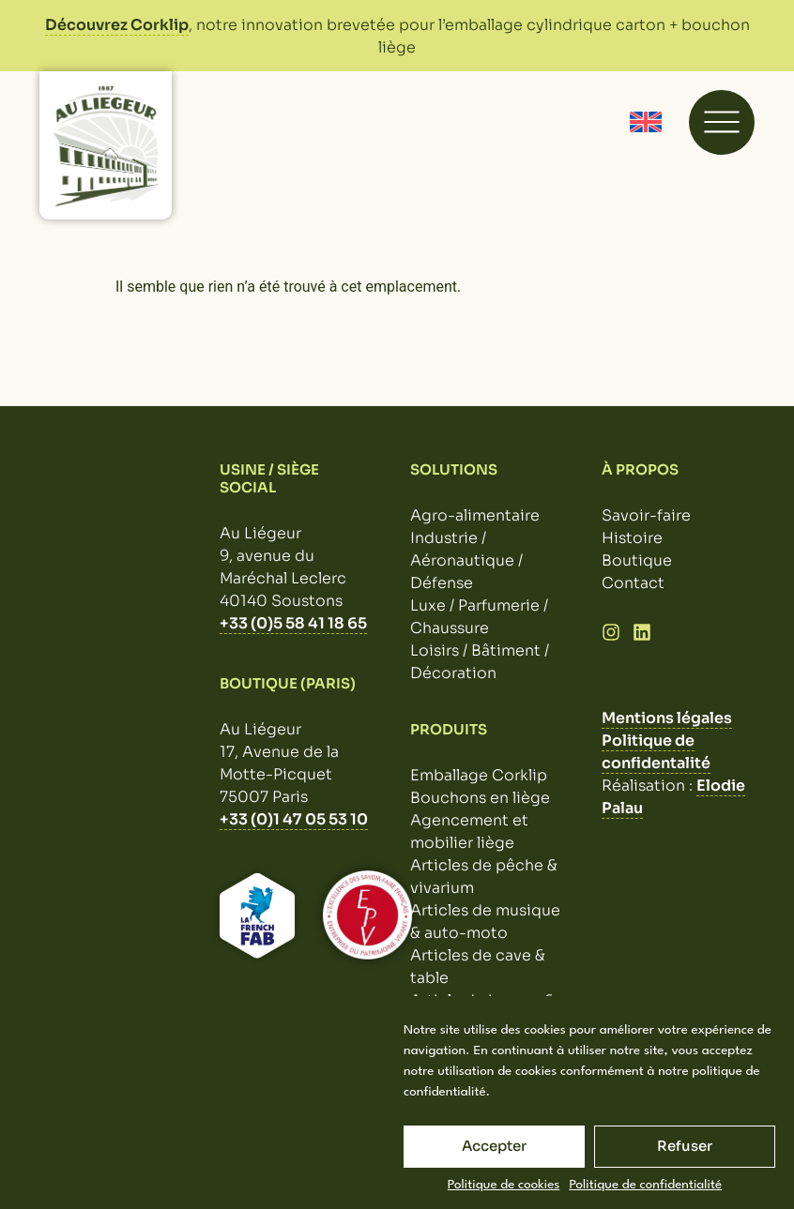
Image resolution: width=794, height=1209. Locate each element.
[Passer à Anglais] (646, 122)
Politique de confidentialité (645, 1184)
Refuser (684, 1146)
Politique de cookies (504, 1184)
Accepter (494, 1146)
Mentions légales (667, 718)
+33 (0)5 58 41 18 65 (293, 623)
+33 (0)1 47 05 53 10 (294, 819)
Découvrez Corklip (117, 25)
